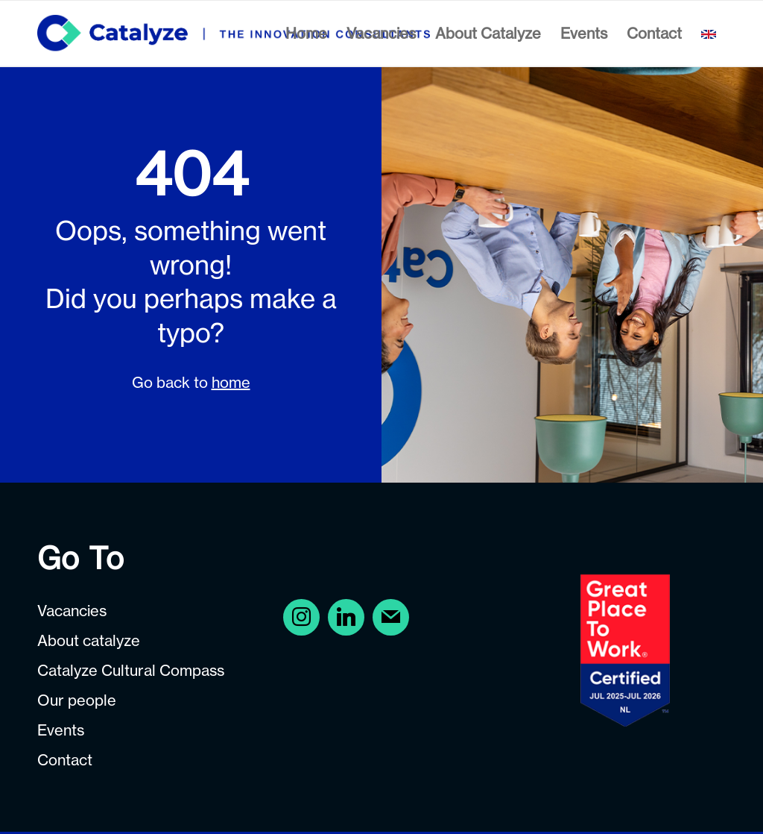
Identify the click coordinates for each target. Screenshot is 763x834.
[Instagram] (346, 616)
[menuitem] (306, 33)
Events (60, 730)
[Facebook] (301, 616)
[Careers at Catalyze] (233, 33)
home (231, 382)
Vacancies (72, 610)
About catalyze (88, 640)
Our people (76, 700)
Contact (64, 759)
